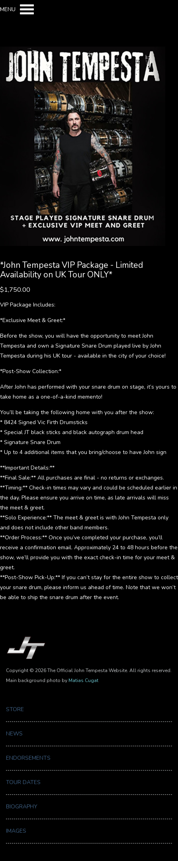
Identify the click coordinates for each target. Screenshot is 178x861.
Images (16, 831)
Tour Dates (23, 782)
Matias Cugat (83, 680)
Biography (21, 806)
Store (15, 709)
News (14, 733)
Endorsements (28, 758)
